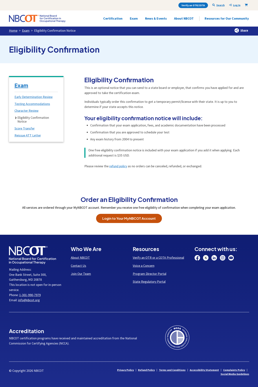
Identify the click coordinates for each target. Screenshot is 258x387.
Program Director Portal (149, 274)
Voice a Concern (143, 265)
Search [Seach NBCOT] (218, 5)
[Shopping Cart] (247, 5)
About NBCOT (80, 257)
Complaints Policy (234, 370)
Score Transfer (24, 128)
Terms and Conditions (172, 370)
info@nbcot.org (29, 300)
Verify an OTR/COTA (193, 5)
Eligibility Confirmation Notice (33, 119)
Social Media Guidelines (235, 374)
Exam (26, 30)
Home (13, 30)
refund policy (118, 166)
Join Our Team (81, 274)
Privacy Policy (125, 370)
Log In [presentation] (234, 5)
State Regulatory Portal (149, 281)
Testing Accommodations (32, 104)
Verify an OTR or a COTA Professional (158, 257)
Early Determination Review (33, 97)
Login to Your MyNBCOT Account (129, 218)
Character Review (26, 110)
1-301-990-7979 (30, 295)
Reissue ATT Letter (27, 135)
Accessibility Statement (204, 370)
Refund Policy (146, 370)
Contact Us (78, 265)
